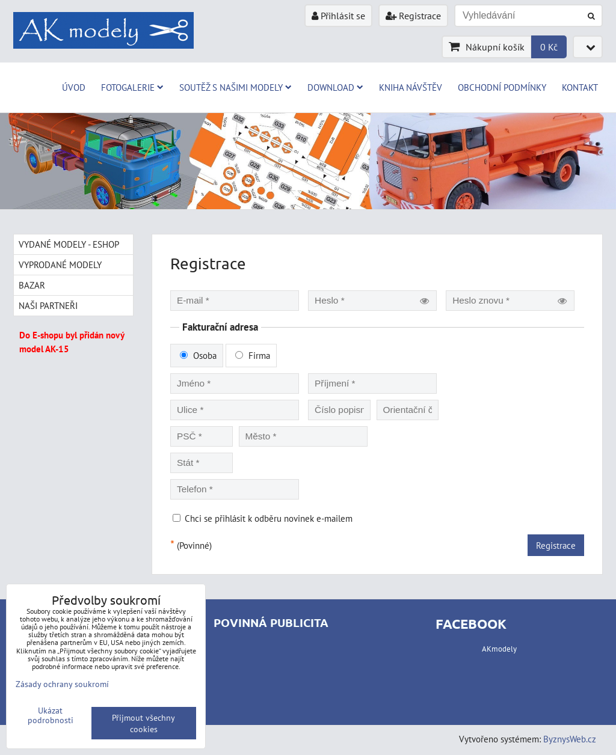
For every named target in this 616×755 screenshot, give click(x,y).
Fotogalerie (132, 87)
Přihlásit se (338, 16)
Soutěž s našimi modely (235, 87)
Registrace (413, 16)
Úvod (73, 87)
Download (335, 87)
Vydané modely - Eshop (69, 244)
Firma (252, 355)
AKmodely (499, 649)
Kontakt (580, 87)
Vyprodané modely (60, 264)
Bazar (32, 285)
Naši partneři (48, 305)
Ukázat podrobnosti (50, 715)
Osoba (198, 355)
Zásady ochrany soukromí (62, 683)
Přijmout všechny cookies (143, 723)
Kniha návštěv (410, 87)
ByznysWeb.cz (569, 739)
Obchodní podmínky (502, 87)
